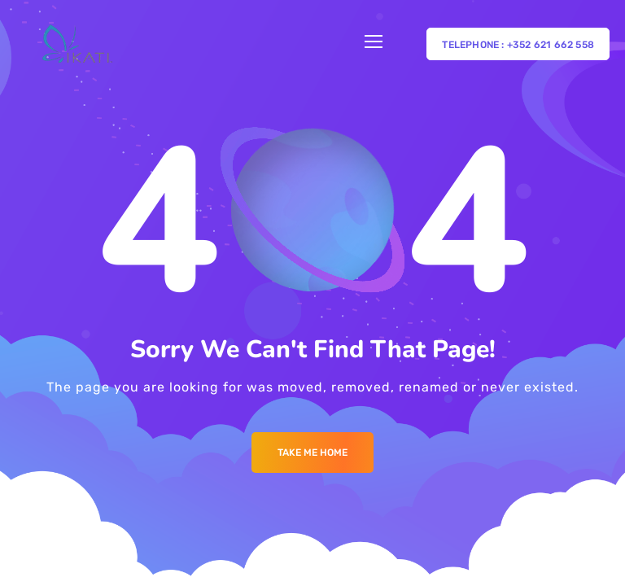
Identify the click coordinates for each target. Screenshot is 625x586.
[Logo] (77, 43)
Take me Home (312, 452)
